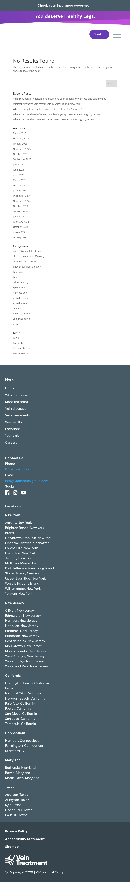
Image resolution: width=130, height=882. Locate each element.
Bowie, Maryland (17, 772)
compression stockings (25, 261)
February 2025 (21, 185)
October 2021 (20, 226)
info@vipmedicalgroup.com (26, 481)
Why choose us (17, 395)
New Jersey (14, 603)
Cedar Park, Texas (18, 810)
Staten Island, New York (23, 573)
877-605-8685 (17, 469)
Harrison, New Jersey (21, 620)
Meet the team (16, 402)
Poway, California (18, 708)
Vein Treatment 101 (24, 313)
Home (9, 388)
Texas (9, 787)
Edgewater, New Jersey (23, 615)
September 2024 (22, 211)
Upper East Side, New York (25, 578)
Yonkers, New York (19, 593)
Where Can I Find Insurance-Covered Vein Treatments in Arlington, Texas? (53, 119)
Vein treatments (17, 415)
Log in (16, 337)
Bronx (9, 533)
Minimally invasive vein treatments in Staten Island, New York (47, 103)
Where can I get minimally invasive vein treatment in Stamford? (47, 109)
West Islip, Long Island (22, 583)
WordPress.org (21, 353)
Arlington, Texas (17, 800)
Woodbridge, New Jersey (24, 661)
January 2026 (20, 143)
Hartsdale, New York (20, 553)
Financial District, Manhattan (27, 543)
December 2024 (21, 195)
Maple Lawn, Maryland (22, 778)
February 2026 (21, 138)
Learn (16, 277)
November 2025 (22, 149)
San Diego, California (21, 713)
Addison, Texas (16, 794)
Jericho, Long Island (20, 558)
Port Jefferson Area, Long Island (29, 568)
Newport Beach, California (25, 698)
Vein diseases (20, 298)
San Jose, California (20, 718)
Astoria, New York (18, 522)
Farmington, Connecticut (24, 745)
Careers (11, 442)
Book (98, 34)
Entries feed (19, 343)
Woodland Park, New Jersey (26, 666)
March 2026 (19, 133)
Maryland (13, 760)
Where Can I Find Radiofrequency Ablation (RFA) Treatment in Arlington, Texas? (56, 114)
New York (12, 515)
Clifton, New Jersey (20, 610)
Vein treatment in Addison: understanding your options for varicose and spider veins (59, 98)
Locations (12, 429)
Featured (18, 272)
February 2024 (21, 221)
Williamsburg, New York (23, 588)
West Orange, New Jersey (25, 656)
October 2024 (20, 206)
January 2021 (20, 237)
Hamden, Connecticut (22, 740)
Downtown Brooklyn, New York (28, 538)
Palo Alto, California (20, 703)
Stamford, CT (15, 751)
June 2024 (18, 216)
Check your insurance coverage (63, 5)
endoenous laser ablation (27, 266)
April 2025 (18, 175)
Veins (16, 324)
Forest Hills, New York (21, 548)
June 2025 (18, 169)
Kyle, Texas (13, 805)
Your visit (12, 435)
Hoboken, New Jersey (21, 625)
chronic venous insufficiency (28, 256)
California (13, 675)
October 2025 (20, 154)
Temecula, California (20, 723)
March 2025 (19, 180)
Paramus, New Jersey (21, 631)
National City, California (23, 693)
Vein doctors (20, 303)
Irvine (9, 688)
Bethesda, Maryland (20, 767)
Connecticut (15, 733)
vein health (19, 308)
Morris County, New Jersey (25, 651)
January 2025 (20, 190)
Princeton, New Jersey (22, 636)
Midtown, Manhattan (21, 563)
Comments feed (22, 348)
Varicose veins (21, 292)
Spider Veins (20, 287)
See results (13, 422)
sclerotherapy (20, 282)
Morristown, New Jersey (23, 646)
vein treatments (21, 318)
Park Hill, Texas (16, 815)
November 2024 (22, 201)
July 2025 (18, 164)
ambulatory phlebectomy (27, 251)
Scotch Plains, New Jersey (25, 641)
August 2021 (20, 232)
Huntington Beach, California (27, 683)
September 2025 (22, 159)
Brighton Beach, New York (24, 527)
